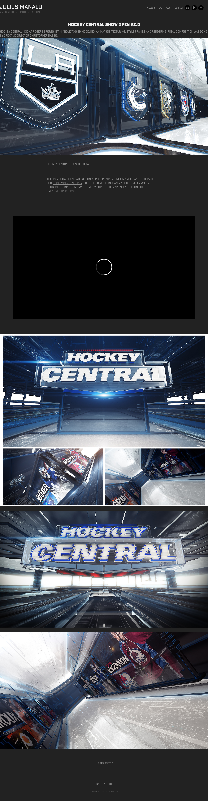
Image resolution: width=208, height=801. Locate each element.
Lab (160, 8)
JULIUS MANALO (21, 6)
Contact (179, 8)
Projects (151, 8)
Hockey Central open (67, 183)
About (169, 8)
